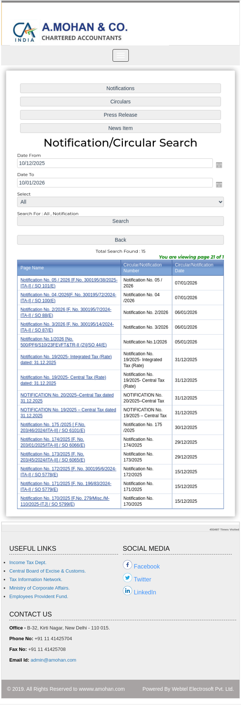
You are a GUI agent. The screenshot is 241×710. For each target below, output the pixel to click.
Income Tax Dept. (28, 562)
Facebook (147, 566)
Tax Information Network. (35, 579)
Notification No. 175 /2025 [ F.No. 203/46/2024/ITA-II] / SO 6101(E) (54, 425)
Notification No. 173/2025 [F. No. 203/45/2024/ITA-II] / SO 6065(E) (54, 453)
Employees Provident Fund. (38, 596)
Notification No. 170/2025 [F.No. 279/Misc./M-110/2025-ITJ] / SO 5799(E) (66, 497)
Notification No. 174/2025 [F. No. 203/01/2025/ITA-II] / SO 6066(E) (54, 439)
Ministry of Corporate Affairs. (39, 588)
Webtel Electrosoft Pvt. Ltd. (203, 689)
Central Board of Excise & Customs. (47, 571)
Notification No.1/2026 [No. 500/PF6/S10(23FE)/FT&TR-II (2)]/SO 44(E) (64, 340)
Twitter (142, 579)
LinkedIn (145, 592)
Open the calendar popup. (217, 168)
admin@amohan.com (53, 660)
